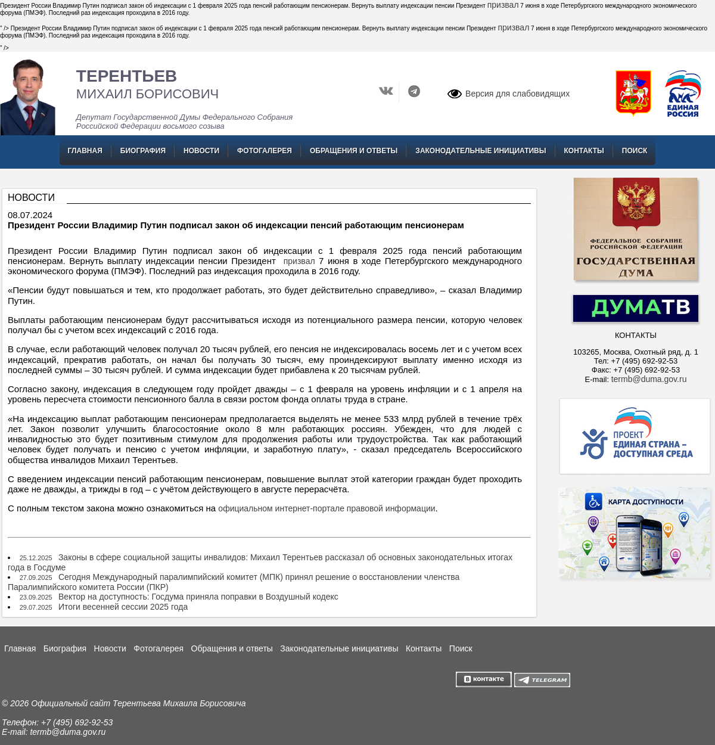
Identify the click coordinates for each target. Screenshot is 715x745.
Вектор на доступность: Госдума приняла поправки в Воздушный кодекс (198, 596)
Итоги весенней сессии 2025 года (123, 606)
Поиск (635, 151)
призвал (503, 5)
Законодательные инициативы (480, 151)
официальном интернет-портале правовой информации (326, 508)
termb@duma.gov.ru (649, 379)
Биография (143, 151)
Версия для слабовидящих (517, 93)
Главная (85, 151)
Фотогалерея (264, 151)
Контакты (584, 151)
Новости (201, 151)
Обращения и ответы (353, 151)
